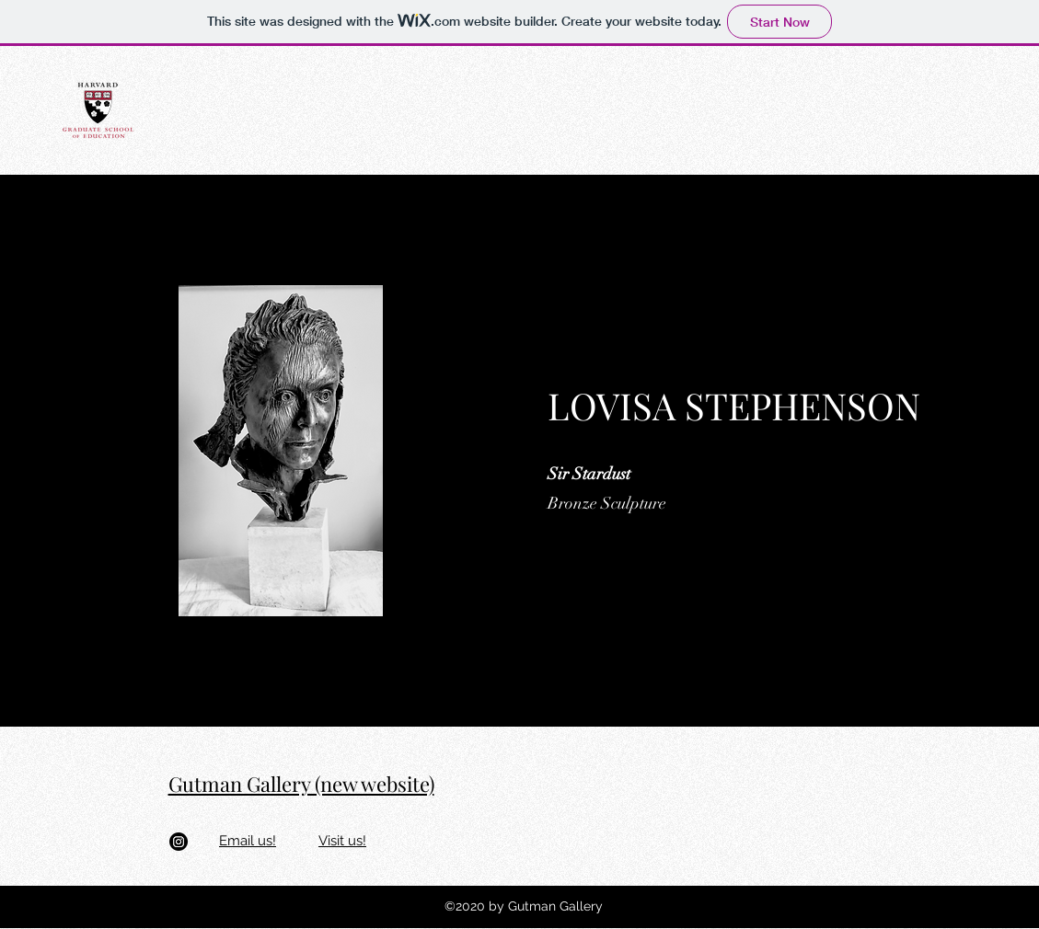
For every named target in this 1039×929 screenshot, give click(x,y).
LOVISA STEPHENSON (734, 405)
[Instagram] (178, 841)
